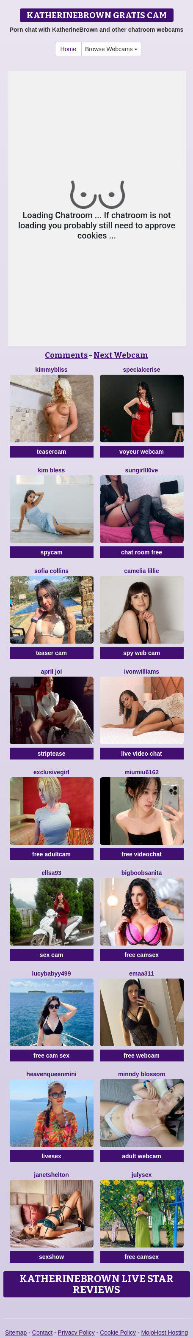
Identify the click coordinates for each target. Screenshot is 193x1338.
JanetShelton (51, 1174)
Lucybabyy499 (51, 973)
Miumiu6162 (141, 772)
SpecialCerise (141, 369)
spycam (51, 552)
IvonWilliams (141, 671)
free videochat (141, 854)
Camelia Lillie (141, 571)
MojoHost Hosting (164, 1332)
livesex (51, 1156)
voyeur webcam (141, 451)
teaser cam (51, 653)
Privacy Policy (76, 1332)
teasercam (51, 451)
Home (68, 49)
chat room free (141, 552)
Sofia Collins (51, 571)
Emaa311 (141, 973)
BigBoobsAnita (141, 872)
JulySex (142, 1174)
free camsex (141, 954)
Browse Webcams (111, 49)
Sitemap (16, 1332)
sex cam (51, 954)
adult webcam (141, 1156)
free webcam (142, 1055)
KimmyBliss (51, 369)
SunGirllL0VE (141, 470)
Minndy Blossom (141, 1074)
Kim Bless (51, 470)
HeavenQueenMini (51, 1074)
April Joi (51, 671)
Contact (42, 1332)
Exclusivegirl (51, 772)
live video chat (141, 753)
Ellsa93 (51, 872)
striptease (51, 753)
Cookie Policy (118, 1332)
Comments (66, 355)
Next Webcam (121, 355)
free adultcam (51, 854)
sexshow (51, 1256)
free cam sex (51, 1055)
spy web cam (141, 653)
